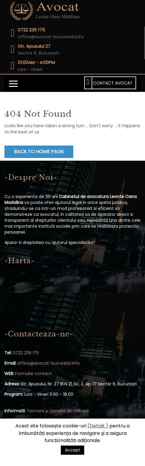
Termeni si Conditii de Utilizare (58, 411)
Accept (72, 450)
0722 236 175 (26, 353)
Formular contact (33, 373)
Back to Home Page (39, 151)
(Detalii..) (97, 425)
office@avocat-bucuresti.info (48, 363)
